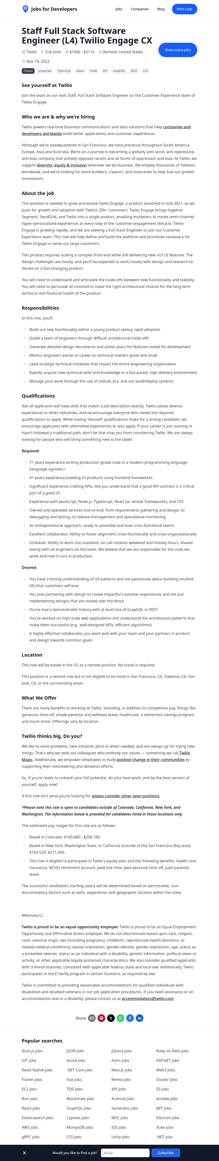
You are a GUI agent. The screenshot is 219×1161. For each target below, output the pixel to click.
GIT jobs (29, 1060)
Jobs (118, 9)
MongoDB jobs (80, 1127)
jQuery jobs (121, 1050)
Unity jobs (120, 1136)
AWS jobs (30, 1127)
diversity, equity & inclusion (62, 165)
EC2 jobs (29, 1089)
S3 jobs (162, 1089)
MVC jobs (119, 1117)
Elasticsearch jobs (37, 1117)
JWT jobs (164, 1108)
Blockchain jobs (80, 1098)
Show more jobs (178, 50)
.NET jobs (164, 1136)
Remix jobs (121, 1079)
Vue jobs (74, 1079)
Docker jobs (166, 1079)
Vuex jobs (164, 1127)
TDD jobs (75, 1089)
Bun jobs (29, 1098)
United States (131, 51)
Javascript (44, 71)
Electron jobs (167, 1117)
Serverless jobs (124, 1108)
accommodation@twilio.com (147, 998)
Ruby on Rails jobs (172, 1050)
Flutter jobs (32, 1079)
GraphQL (119, 71)
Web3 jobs (165, 1070)
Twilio (31, 51)
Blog (160, 9)
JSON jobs (75, 1050)
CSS (145, 71)
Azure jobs (76, 1060)
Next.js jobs (121, 1070)
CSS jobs (74, 1136)
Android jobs (122, 1098)
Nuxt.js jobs (32, 1050)
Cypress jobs (78, 1117)
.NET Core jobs (80, 1070)
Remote (110, 51)
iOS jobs (118, 1127)
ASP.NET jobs (167, 1060)
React (80, 71)
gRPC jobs (31, 1136)
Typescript (64, 71)
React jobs (31, 1108)
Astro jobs (120, 1060)
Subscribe (165, 1152)
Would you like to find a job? (74, 1152)
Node (93, 71)
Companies (140, 9)
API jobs (118, 1089)
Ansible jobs (167, 1098)
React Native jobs (37, 1070)
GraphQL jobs (79, 1108)
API (105, 71)
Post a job (185, 9)
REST (134, 71)
